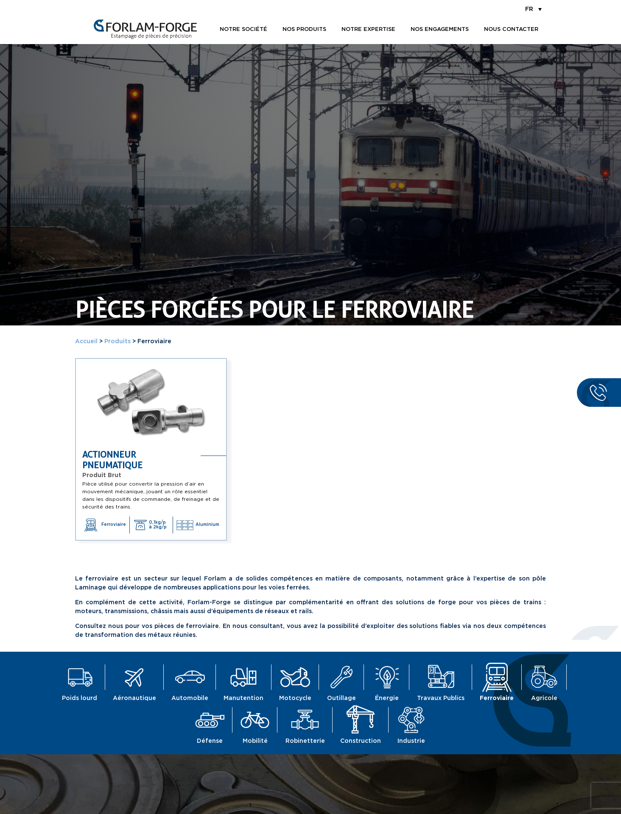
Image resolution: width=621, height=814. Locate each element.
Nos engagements (440, 29)
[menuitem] (533, 8)
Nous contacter (511, 29)
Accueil (86, 341)
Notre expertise (368, 29)
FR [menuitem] (529, 9)
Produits (117, 341)
